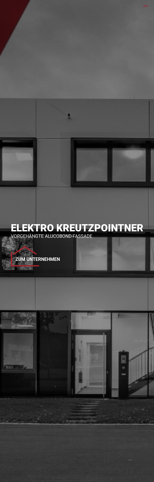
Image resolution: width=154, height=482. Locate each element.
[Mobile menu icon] (146, 6)
